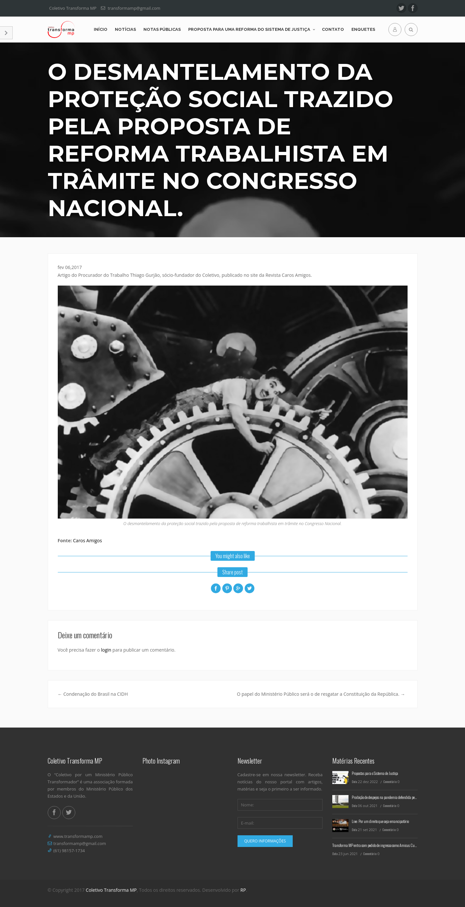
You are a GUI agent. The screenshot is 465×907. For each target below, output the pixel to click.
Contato (333, 29)
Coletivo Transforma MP (111, 890)
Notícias (125, 29)
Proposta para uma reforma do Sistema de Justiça (249, 29)
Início (100, 29)
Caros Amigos (87, 540)
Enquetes (363, 29)
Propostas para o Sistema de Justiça (375, 773)
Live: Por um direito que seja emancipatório (380, 821)
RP (243, 890)
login (106, 650)
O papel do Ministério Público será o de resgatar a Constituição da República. (321, 694)
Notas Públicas (162, 29)
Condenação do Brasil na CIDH (93, 694)
